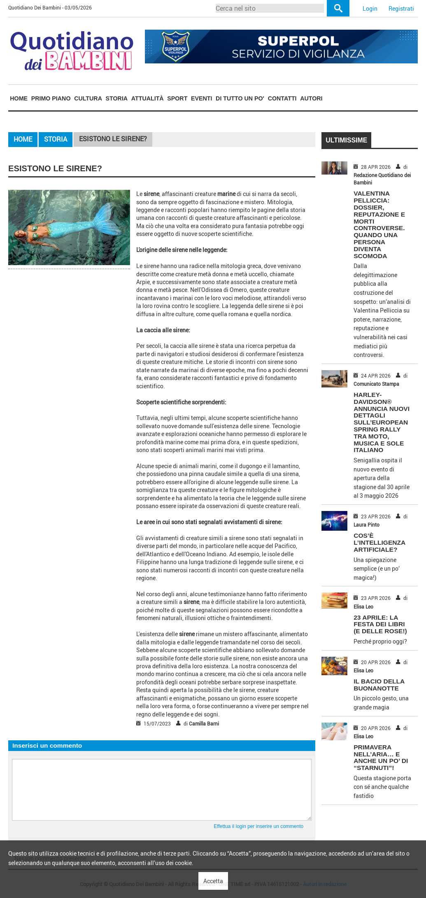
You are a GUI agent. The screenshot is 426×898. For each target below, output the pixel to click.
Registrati (401, 8)
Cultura (88, 98)
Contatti (282, 98)
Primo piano (51, 98)
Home (19, 98)
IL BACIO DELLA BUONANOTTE (379, 685)
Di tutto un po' (240, 98)
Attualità (147, 98)
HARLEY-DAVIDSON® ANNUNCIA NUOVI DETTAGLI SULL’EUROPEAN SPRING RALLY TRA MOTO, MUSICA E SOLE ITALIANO (382, 422)
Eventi (201, 98)
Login (370, 8)
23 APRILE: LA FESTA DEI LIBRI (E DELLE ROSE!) (380, 624)
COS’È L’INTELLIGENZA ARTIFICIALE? (379, 542)
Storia (117, 98)
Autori (311, 98)
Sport (177, 98)
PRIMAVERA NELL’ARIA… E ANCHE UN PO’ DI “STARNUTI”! (381, 757)
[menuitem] (18, 98)
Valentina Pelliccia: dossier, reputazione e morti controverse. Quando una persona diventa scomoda (379, 224)
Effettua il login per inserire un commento (258, 826)
